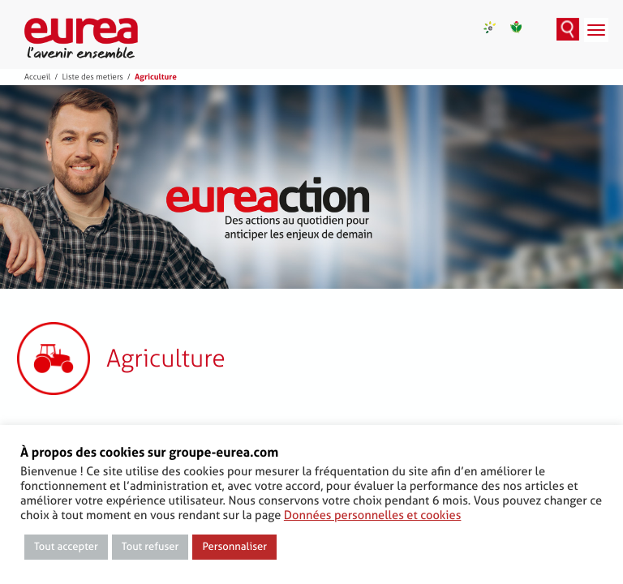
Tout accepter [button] (66, 547)
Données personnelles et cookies (373, 515)
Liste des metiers (92, 77)
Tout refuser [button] (150, 547)
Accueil (37, 77)
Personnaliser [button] (234, 547)
